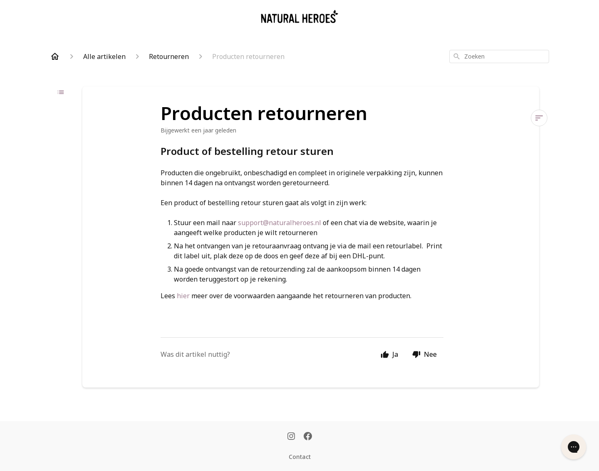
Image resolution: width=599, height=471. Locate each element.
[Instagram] (291, 437)
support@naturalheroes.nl (279, 222)
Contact (300, 457)
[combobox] (499, 56)
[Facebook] (308, 437)
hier (183, 295)
